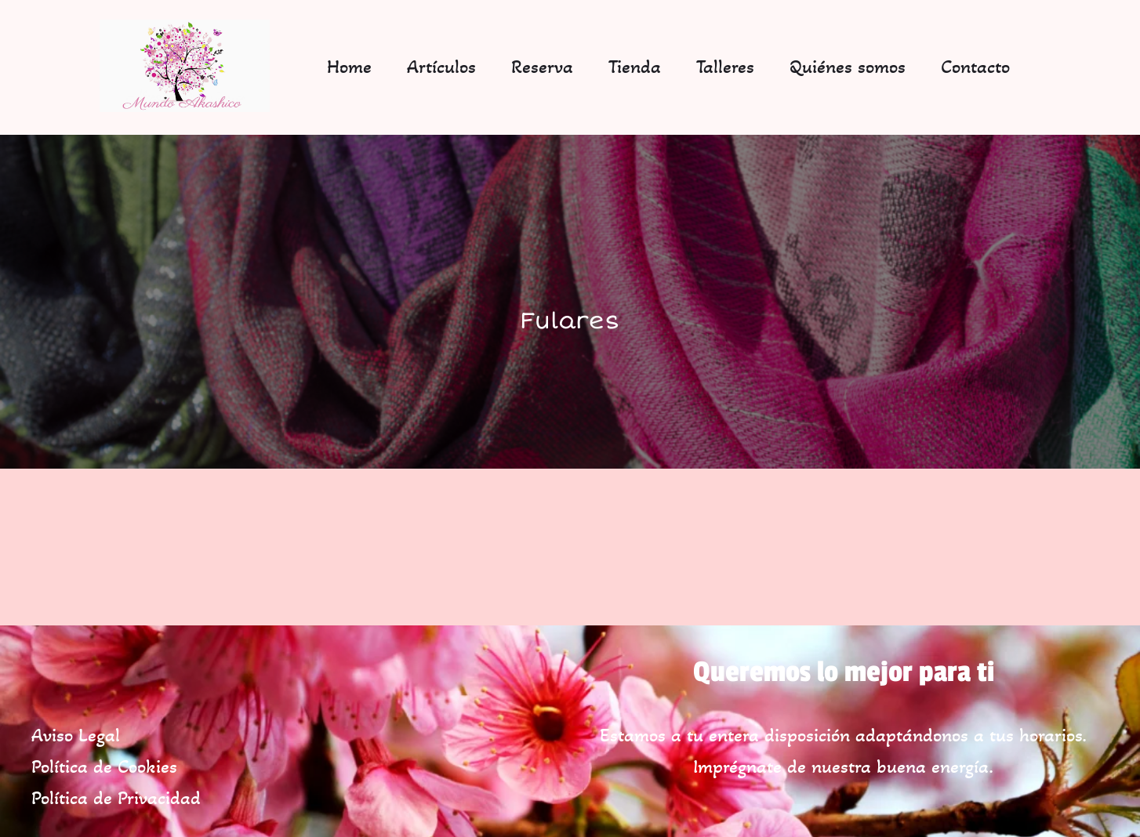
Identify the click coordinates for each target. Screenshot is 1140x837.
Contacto (975, 66)
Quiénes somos (848, 66)
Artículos (441, 66)
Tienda (634, 66)
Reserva (542, 66)
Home (349, 66)
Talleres (725, 66)
